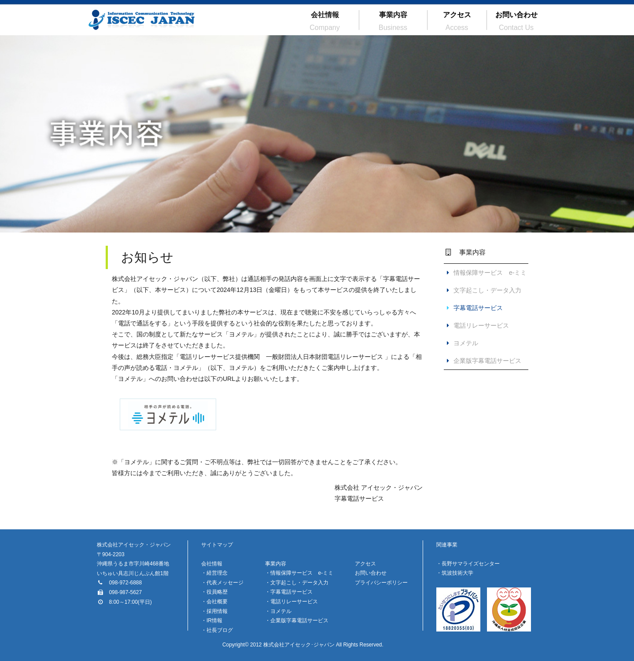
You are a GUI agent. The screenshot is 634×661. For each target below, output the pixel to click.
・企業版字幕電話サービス (296, 620)
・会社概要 (214, 601)
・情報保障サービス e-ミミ (299, 573)
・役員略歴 (214, 592)
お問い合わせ (516, 21)
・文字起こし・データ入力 (296, 583)
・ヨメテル (278, 611)
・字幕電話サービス (289, 592)
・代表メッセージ (222, 583)
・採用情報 (214, 611)
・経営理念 (214, 573)
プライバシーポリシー (381, 583)
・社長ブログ (217, 630)
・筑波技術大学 (454, 573)
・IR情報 (211, 620)
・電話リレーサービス (291, 601)
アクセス (457, 21)
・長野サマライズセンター (468, 564)
